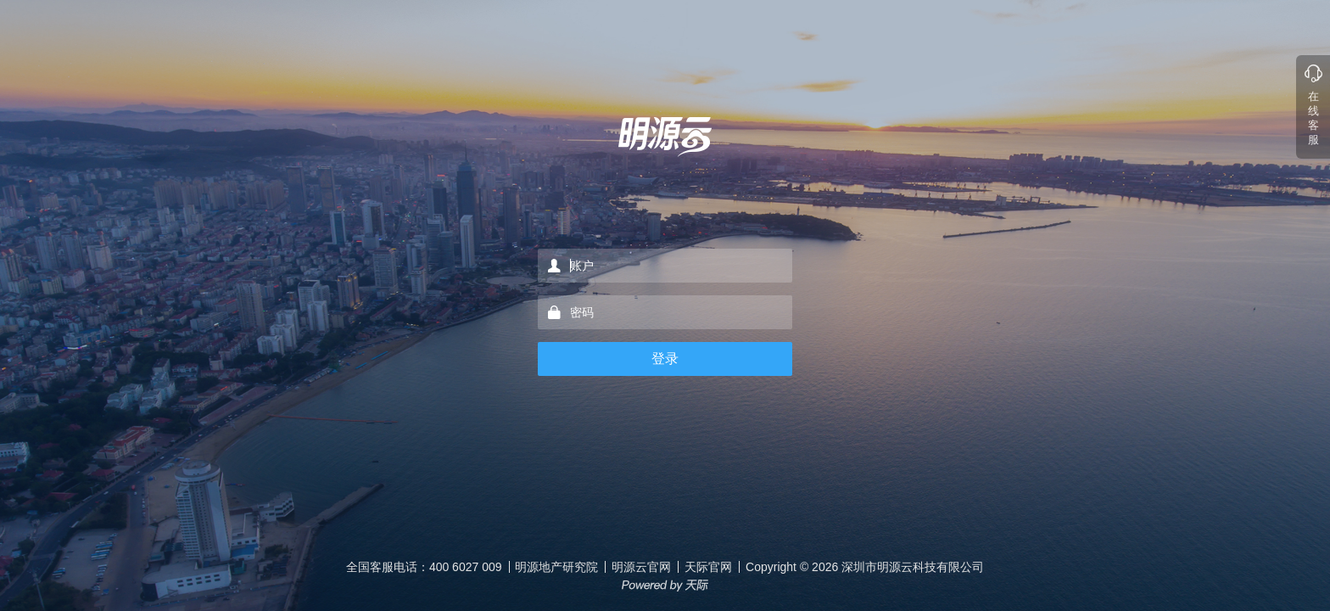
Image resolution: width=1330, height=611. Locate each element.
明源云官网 (641, 567)
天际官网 (708, 567)
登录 (665, 358)
